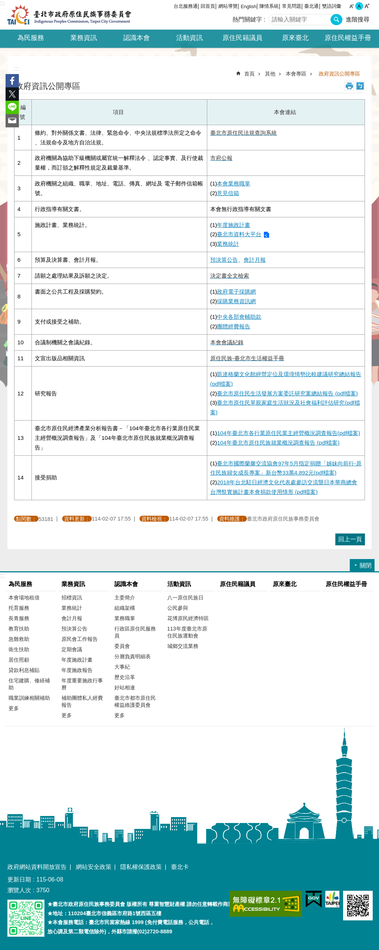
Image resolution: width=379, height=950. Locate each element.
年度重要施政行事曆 (82, 684)
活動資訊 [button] (189, 37)
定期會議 (71, 649)
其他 (270, 74)
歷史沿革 (124, 677)
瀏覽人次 (19, 890)
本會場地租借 (24, 598)
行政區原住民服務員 (135, 632)
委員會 (122, 646)
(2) (239, 234)
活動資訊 (179, 584)
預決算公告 (74, 629)
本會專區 (296, 74)
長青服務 (19, 618)
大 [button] (367, 6)
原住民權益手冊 (348, 37)
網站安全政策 (93, 867)
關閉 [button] (366, 565)
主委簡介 (124, 598)
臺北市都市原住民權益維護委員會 (135, 701)
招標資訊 (71, 598)
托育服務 (19, 608)
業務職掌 (124, 618)
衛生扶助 (19, 649)
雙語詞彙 (331, 6)
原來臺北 (295, 37)
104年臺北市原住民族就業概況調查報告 (278, 442)
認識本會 (126, 584)
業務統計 (228, 244)
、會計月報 (69, 260)
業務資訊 (73, 584)
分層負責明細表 (132, 656)
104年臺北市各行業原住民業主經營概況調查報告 (288, 433)
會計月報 (255, 260)
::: (2, 3)
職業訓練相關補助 (29, 698)
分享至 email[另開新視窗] (12, 120)
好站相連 (124, 687)
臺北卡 (180, 867)
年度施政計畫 (77, 660)
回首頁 (208, 6)
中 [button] (359, 6)
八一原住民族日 (185, 598)
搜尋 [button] (336, 19)
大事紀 (122, 667)
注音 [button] (360, 86)
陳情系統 (269, 6)
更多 (14, 708)
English (248, 6)
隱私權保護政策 (141, 867)
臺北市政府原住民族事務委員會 (69, 15)
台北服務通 (186, 6)
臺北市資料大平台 (239, 234)
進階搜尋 (357, 19)
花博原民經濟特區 (188, 618)
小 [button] (351, 6)
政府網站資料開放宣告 (37, 867)
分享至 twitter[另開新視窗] (12, 94)
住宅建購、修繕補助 (29, 684)
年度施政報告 (77, 670)
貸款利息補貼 (24, 670)
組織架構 (124, 608)
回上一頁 (350, 539)
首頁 (249, 74)
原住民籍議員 (242, 37)
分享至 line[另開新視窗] (12, 107)
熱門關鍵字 (247, 19)
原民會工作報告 (79, 639)
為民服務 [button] (30, 37)
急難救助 (19, 639)
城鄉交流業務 (182, 646)
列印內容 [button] (349, 86)
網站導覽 (228, 6)
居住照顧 (19, 660)
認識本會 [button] (136, 37)
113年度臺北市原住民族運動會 (187, 632)
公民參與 (177, 608)
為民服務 (20, 584)
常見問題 (291, 6)
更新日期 (19, 879)
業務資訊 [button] (83, 37)
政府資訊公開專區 (339, 74)
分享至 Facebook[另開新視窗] (12, 80)
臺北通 (311, 6)
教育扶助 (19, 629)
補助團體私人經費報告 (82, 701)
